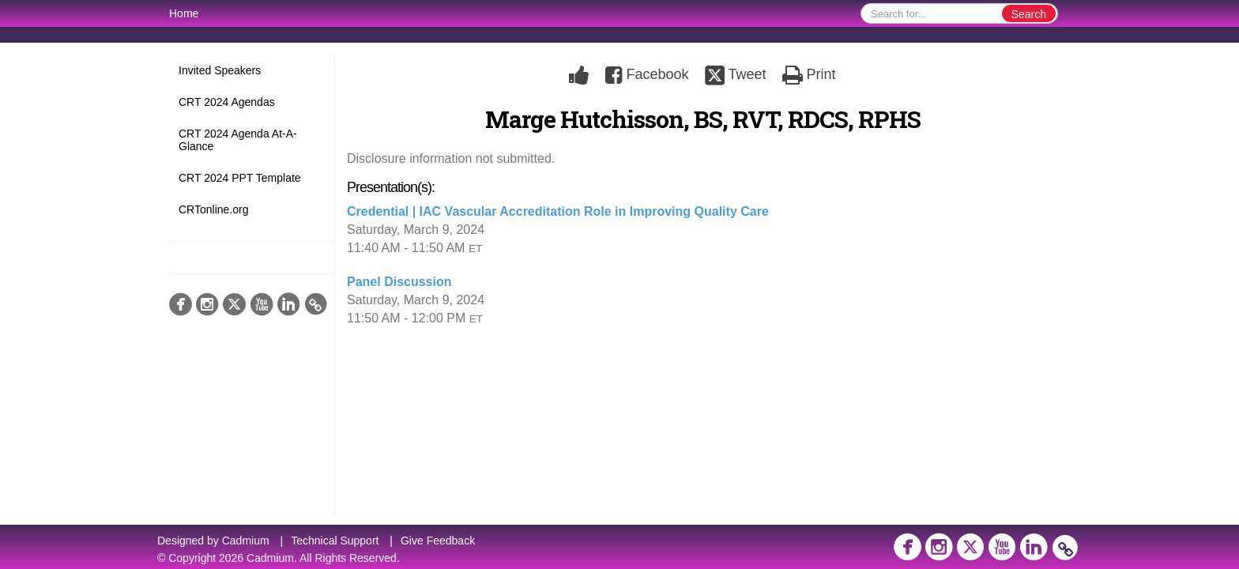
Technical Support (334, 540)
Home (183, 13)
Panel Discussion (399, 281)
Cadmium (245, 540)
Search (1028, 14)
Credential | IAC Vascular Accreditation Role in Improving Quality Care (558, 211)
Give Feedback (438, 540)
